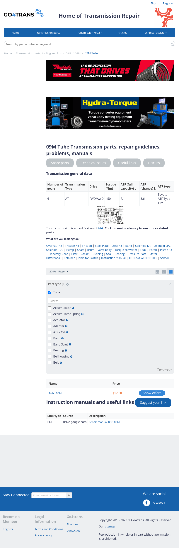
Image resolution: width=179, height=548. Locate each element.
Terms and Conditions (49, 529)
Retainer (69, 258)
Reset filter (165, 370)
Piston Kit (166, 250)
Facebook (154, 502)
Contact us (73, 530)
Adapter (60, 326)
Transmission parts (47, 32)
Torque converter (126, 250)
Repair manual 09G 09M (104, 422)
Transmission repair (89, 32)
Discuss (154, 163)
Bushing (98, 254)
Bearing (120, 254)
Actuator (60, 320)
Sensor (164, 258)
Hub (143, 250)
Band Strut (62, 344)
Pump (70, 250)
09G (100, 228)
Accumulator (63, 308)
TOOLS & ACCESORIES (143, 258)
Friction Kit (72, 245)
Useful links (127, 163)
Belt (57, 362)
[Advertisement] (24, 115)
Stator (153, 254)
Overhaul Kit (54, 245)
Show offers (152, 393)
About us (72, 524)
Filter (74, 254)
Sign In (155, 3)
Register (168, 3)
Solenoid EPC (162, 245)
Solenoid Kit (143, 245)
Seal (109, 254)
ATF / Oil (60, 332)
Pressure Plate (137, 254)
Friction (87, 245)
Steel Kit (117, 245)
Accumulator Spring (68, 314)
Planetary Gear (58, 254)
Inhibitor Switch (88, 258)
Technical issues (93, 163)
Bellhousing (63, 356)
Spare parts (60, 163)
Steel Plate (102, 245)
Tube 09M (55, 393)
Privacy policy (43, 535)
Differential (53, 258)
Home (15, 32)
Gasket (85, 254)
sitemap (110, 526)
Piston (153, 250)
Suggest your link (153, 402)
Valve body (105, 250)
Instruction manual (113, 258)
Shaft (80, 250)
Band (128, 245)
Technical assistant (155, 32)
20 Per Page (58, 271)
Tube (56, 292)
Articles (122, 32)
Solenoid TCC (54, 250)
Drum (90, 250)
